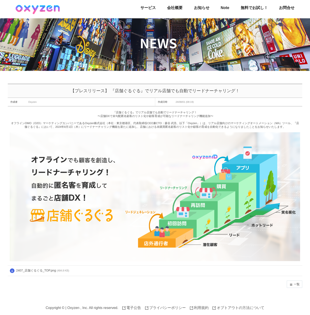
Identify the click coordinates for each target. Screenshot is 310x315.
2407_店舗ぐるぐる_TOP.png (36, 270)
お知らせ (201, 8)
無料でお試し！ (254, 8)
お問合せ (286, 8)
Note (225, 8)
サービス (148, 8)
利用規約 (199, 308)
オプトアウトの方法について (238, 308)
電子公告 (131, 308)
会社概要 (175, 8)
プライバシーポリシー (165, 308)
